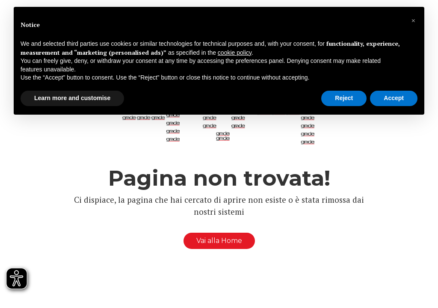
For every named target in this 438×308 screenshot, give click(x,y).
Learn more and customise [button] (72, 98)
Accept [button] (394, 98)
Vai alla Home (219, 241)
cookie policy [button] (235, 52)
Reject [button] (344, 98)
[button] (413, 20)
